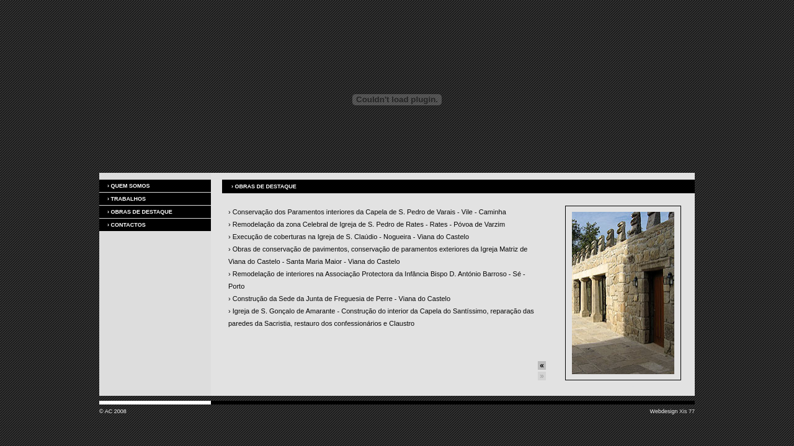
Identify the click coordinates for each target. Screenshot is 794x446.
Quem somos (128, 186)
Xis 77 (687, 411)
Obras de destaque (139, 212)
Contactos (126, 225)
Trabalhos (126, 199)
